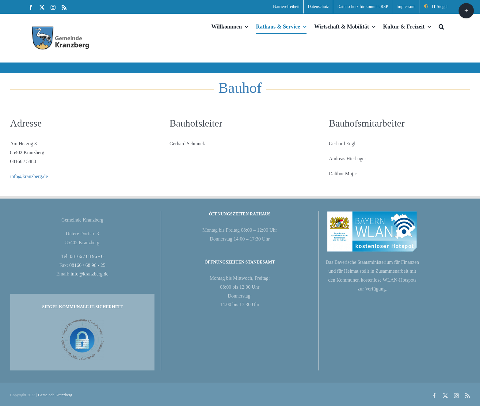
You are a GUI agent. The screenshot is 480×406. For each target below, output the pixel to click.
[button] (441, 27)
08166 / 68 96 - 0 (87, 256)
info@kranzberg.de (29, 176)
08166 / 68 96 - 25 (87, 265)
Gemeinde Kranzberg (55, 395)
